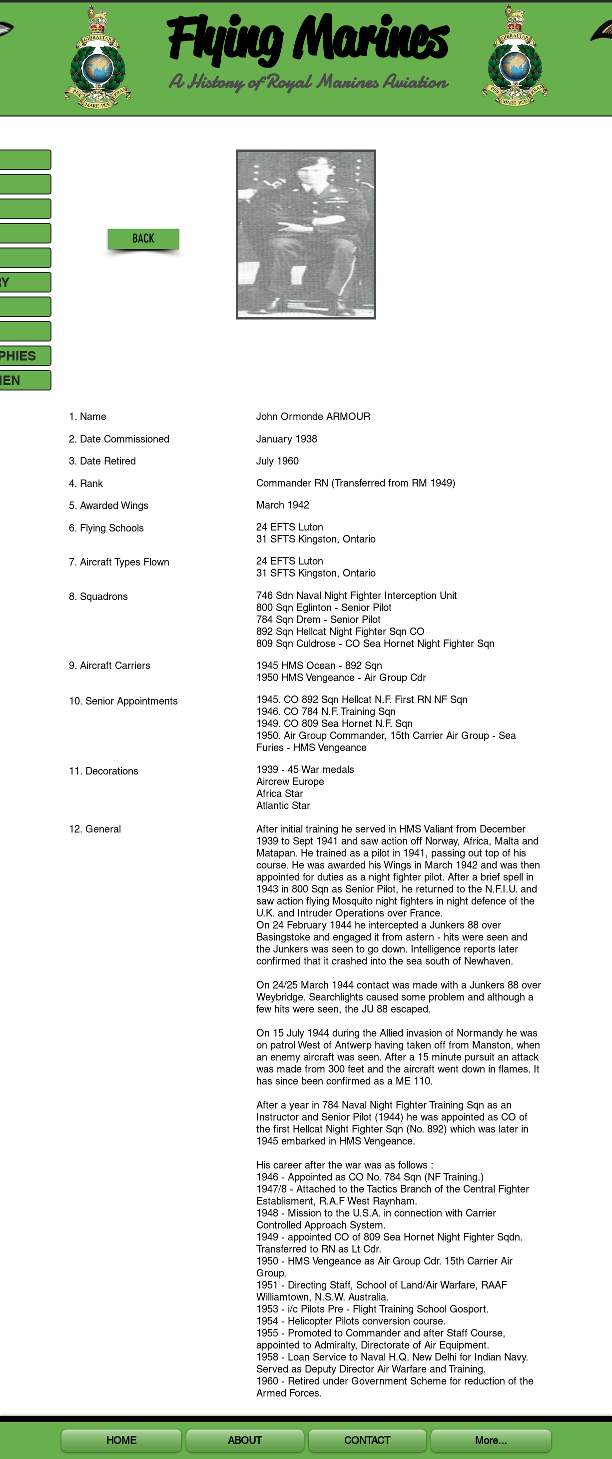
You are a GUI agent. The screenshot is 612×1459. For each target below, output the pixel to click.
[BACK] (143, 239)
